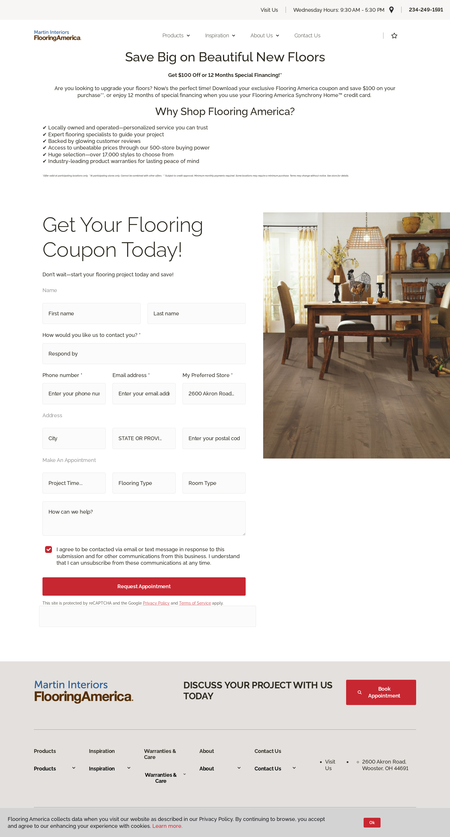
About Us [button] (265, 35)
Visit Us (269, 10)
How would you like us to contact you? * (91, 335)
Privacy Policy (156, 603)
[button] (144, 353)
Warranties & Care (165, 778)
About (220, 769)
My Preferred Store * (208, 375)
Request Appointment (144, 586)
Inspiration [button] (220, 35)
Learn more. (167, 826)
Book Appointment (379, 692)
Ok (372, 822)
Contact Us (307, 35)
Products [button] (176, 35)
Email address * (131, 375)
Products (55, 769)
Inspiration (110, 769)
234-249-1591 (426, 10)
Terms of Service (195, 603)
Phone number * (62, 375)
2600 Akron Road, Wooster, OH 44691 (385, 765)
